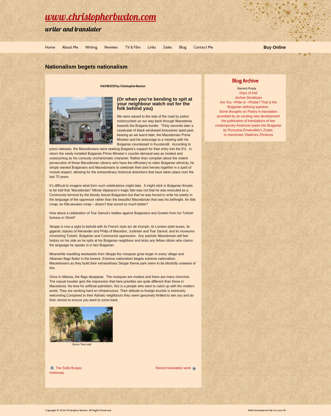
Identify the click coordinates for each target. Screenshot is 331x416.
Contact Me (203, 47)
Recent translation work (173, 368)
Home (50, 47)
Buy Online (274, 47)
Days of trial (248, 93)
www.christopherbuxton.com (100, 16)
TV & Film (133, 47)
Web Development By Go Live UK (267, 410)
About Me (70, 47)
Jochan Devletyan (248, 97)
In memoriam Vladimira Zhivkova (248, 135)
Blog (182, 47)
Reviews (111, 47)
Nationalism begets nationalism (86, 67)
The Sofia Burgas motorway (65, 370)
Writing (91, 47)
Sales (167, 47)
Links (152, 47)
